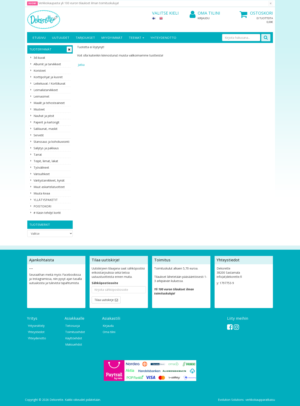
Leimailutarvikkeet (46, 90)
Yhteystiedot (36, 332)
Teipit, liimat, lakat (46, 161)
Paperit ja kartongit (46, 122)
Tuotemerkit (39, 225)
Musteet (39, 109)
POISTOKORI (42, 206)
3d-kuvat (39, 58)
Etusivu (39, 37)
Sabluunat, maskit (46, 129)
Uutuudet (60, 37)
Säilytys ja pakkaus (46, 148)
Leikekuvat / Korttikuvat (49, 83)
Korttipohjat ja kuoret (48, 77)
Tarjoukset (85, 37)
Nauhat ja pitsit (44, 116)
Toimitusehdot (75, 332)
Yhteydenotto (163, 37)
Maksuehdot (73, 344)
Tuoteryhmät (40, 49)
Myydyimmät (111, 37)
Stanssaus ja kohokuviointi (51, 142)
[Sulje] (270, 3)
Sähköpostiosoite (105, 283)
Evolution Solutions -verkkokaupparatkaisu (246, 400)
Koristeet (40, 71)
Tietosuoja (72, 326)
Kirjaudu (204, 18)
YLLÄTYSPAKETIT (46, 200)
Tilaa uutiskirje (104, 300)
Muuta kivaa (42, 193)
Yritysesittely (36, 326)
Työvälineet (41, 167)
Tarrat (38, 155)
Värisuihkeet (42, 174)
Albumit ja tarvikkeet (47, 64)
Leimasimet (41, 96)
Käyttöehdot (73, 338)
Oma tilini (205, 13)
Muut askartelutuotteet (49, 187)
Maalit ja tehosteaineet (49, 103)
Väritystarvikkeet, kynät (49, 180)
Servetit (39, 135)
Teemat (136, 37)
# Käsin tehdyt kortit (47, 213)
